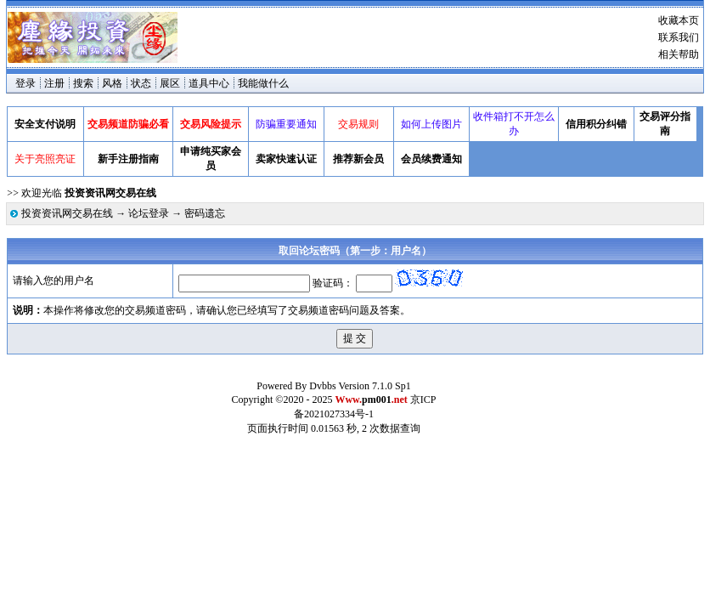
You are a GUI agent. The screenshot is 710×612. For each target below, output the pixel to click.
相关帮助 (678, 54)
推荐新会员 (358, 159)
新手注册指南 (128, 159)
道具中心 (209, 83)
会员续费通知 (431, 159)
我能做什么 (263, 83)
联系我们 (678, 37)
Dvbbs (322, 386)
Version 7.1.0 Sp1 (374, 386)
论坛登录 (148, 213)
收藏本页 (678, 20)
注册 (54, 83)
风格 (112, 83)
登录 (25, 83)
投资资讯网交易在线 (67, 213)
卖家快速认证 (286, 159)
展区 (170, 83)
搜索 (83, 83)
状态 (141, 83)
